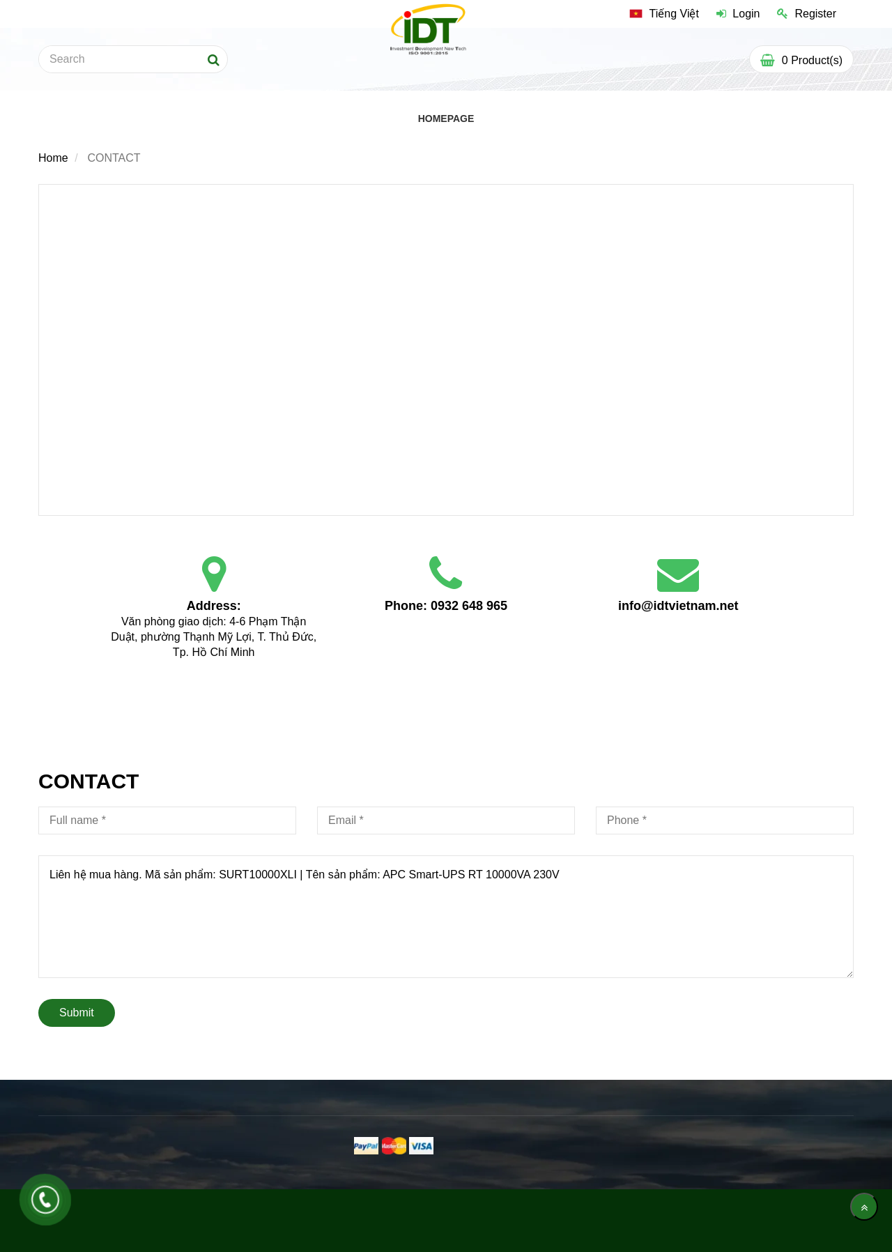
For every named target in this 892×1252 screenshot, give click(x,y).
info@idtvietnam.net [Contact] (678, 606)
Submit (76, 1012)
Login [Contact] (738, 14)
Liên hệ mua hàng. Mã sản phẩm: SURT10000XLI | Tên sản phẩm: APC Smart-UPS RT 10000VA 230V (446, 916)
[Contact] (446, 348)
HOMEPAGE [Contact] (446, 118)
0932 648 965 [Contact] (469, 606)
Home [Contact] (53, 158)
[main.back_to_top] (864, 1207)
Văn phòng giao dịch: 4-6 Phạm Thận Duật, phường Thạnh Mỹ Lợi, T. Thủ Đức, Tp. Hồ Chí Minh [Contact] (215, 637)
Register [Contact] (806, 14)
